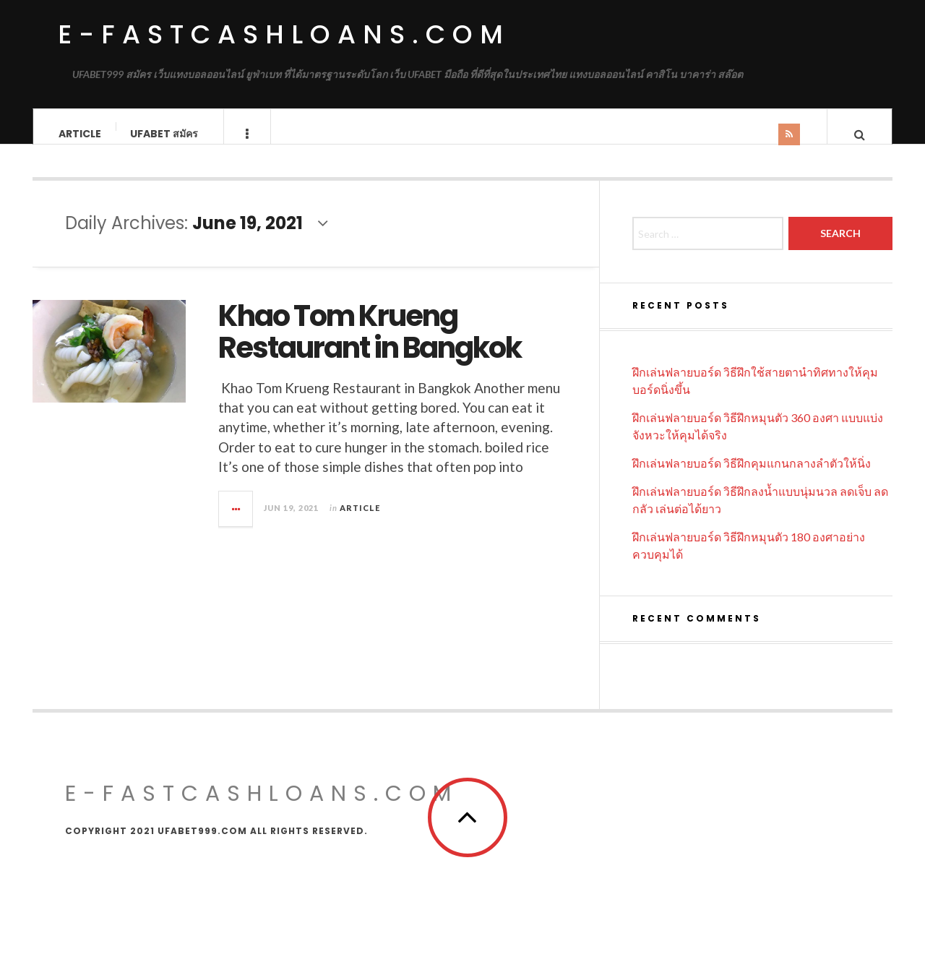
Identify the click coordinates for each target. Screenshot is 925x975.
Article (80, 133)
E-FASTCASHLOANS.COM (261, 808)
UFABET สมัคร (164, 133)
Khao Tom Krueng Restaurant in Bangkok (369, 346)
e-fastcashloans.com (284, 34)
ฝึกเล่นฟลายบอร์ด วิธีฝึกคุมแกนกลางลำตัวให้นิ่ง (751, 477)
